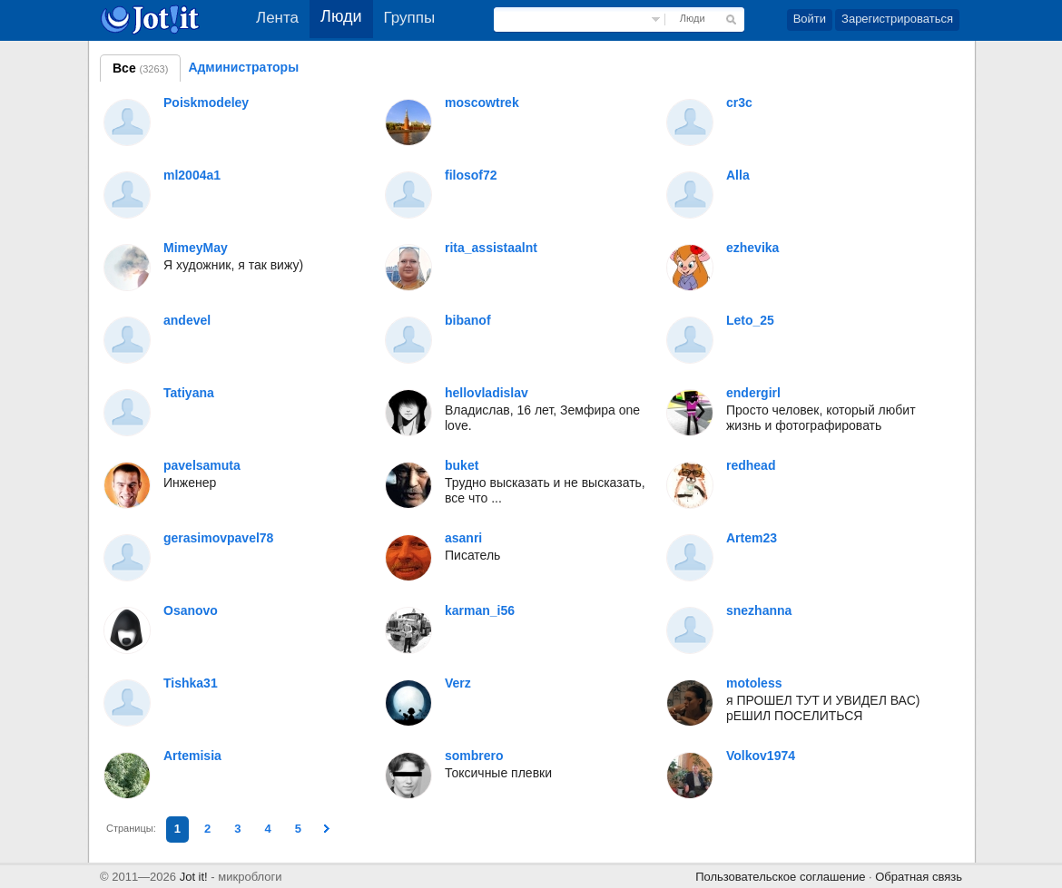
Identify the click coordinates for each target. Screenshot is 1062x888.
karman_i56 (480, 610)
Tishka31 (190, 683)
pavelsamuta (202, 465)
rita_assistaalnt (491, 247)
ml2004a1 (192, 175)
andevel (187, 320)
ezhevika (752, 247)
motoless (754, 683)
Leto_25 (750, 320)
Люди (692, 18)
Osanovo (190, 610)
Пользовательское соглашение (780, 876)
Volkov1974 (760, 755)
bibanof (468, 320)
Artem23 (751, 538)
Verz (458, 683)
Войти (809, 18)
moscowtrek (482, 102)
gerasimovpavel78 (218, 538)
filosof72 (471, 175)
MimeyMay (195, 247)
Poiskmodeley (206, 102)
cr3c (739, 102)
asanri (463, 538)
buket (461, 465)
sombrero (474, 755)
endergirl (753, 392)
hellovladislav (486, 392)
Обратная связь (918, 876)
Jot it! (194, 876)
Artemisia (192, 755)
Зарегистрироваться (897, 18)
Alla (738, 175)
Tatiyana (188, 392)
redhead (750, 465)
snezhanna (759, 610)
